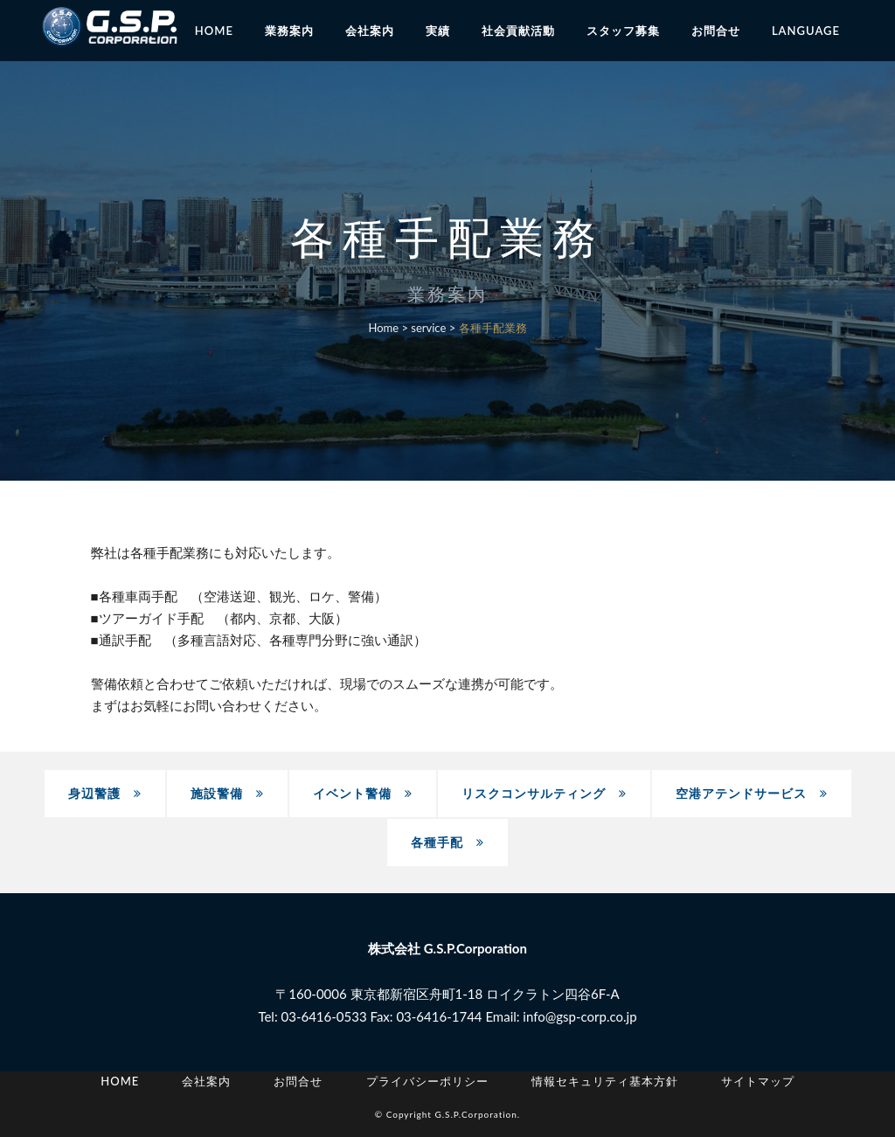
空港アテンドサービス (752, 793)
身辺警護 (105, 793)
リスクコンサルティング (544, 793)
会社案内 (206, 1081)
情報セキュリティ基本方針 (604, 1081)
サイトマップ (757, 1081)
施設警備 (227, 793)
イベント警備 (363, 793)
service (428, 328)
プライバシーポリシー (427, 1081)
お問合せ (298, 1081)
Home (383, 328)
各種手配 (447, 842)
